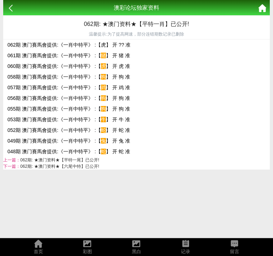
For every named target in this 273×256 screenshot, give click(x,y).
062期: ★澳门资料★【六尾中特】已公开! (59, 166)
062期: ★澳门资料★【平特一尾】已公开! (59, 160)
